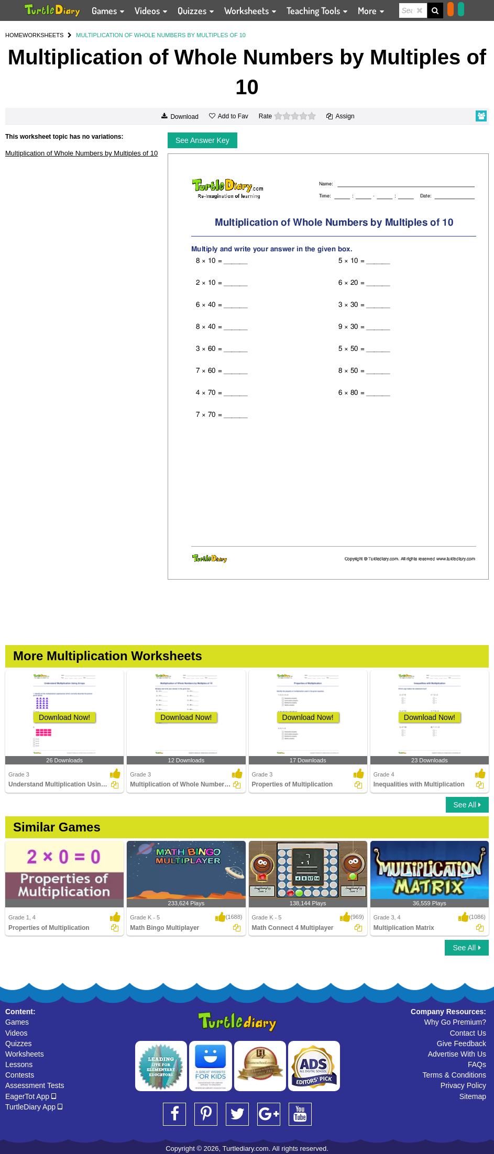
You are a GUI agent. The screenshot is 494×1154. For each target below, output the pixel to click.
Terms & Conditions (454, 1075)
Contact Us (468, 1033)
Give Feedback (461, 1043)
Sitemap (472, 1096)
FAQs (477, 1064)
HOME (14, 35)
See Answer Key (202, 140)
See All (467, 805)
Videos (16, 1033)
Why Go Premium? (455, 1022)
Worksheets (24, 1054)
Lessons (18, 1064)
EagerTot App (30, 1096)
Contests (19, 1075)
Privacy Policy (463, 1085)
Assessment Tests (34, 1085)
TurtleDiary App (33, 1107)
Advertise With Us (457, 1054)
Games (17, 1022)
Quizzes (18, 1043)
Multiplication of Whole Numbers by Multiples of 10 (81, 153)
